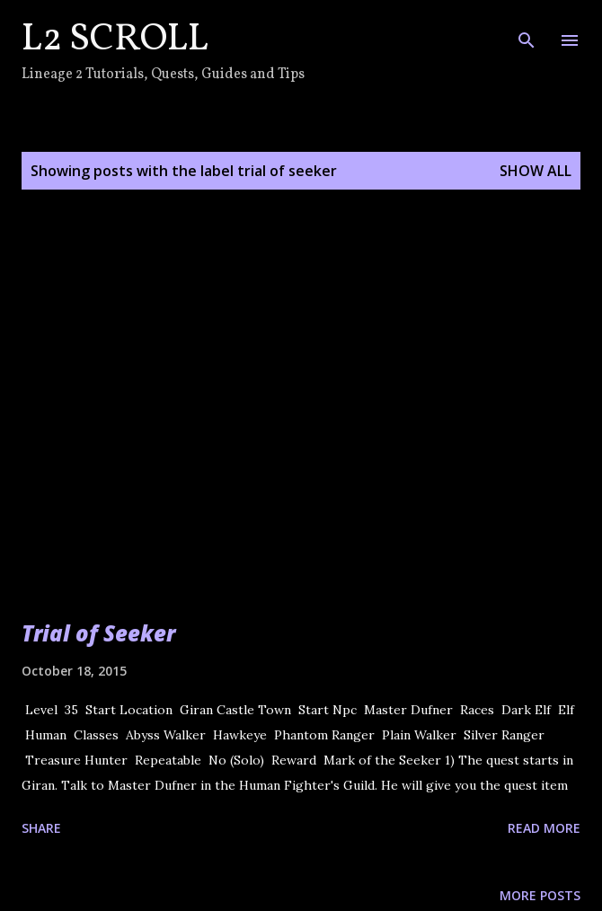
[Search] (526, 32)
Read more (544, 827)
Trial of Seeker (98, 633)
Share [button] (41, 827)
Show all (535, 171)
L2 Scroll (115, 39)
